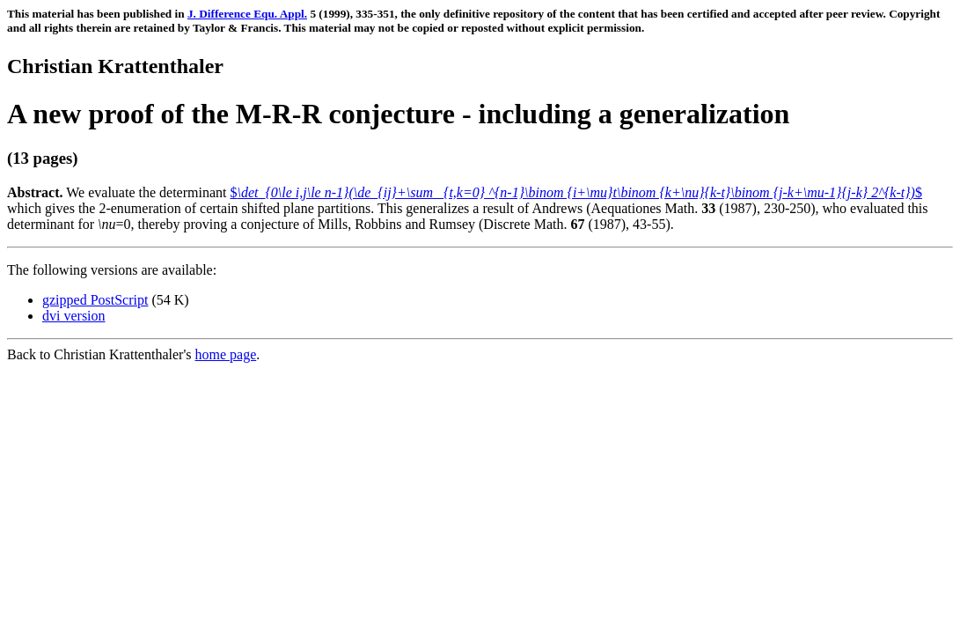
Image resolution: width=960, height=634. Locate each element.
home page (226, 354)
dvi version (74, 315)
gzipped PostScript (95, 299)
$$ (575, 192)
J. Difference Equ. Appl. (247, 13)
